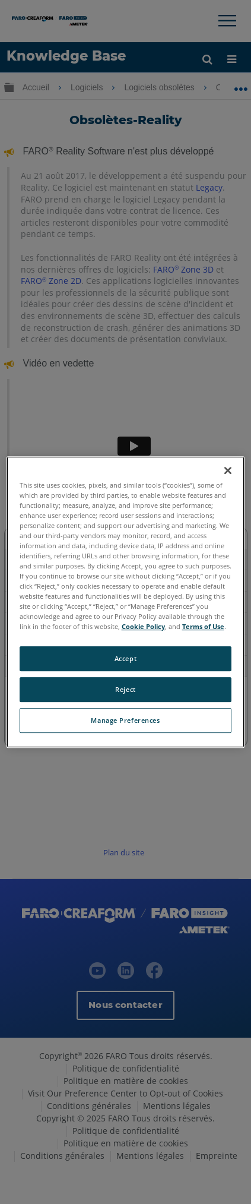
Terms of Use (203, 626)
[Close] (228, 470)
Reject (125, 689)
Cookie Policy (143, 626)
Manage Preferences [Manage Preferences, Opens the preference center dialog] (125, 720)
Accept (125, 659)
